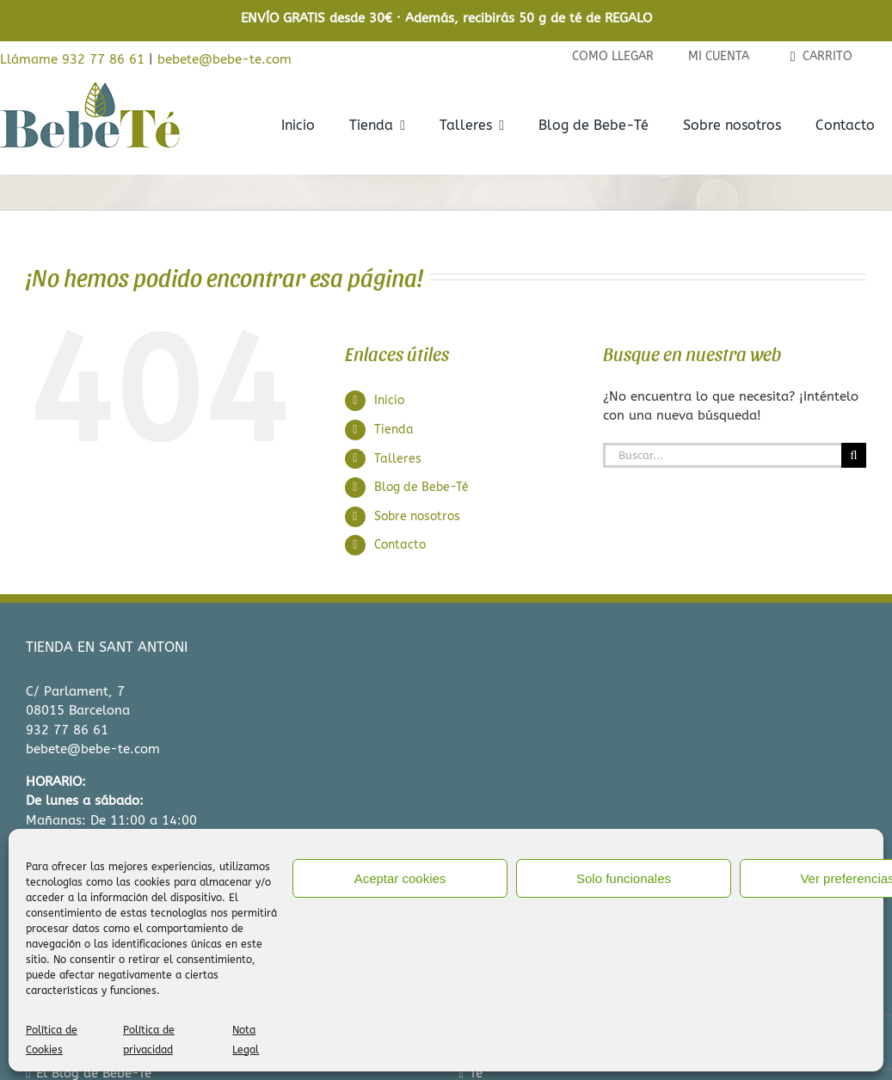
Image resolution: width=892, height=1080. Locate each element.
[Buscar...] (722, 455)
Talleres (397, 458)
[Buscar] (853, 455)
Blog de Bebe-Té (421, 487)
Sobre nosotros (417, 516)
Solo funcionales (623, 878)
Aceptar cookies (400, 878)
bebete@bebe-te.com (224, 59)
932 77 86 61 (67, 730)
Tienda (394, 429)
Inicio (389, 400)
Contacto (400, 544)
